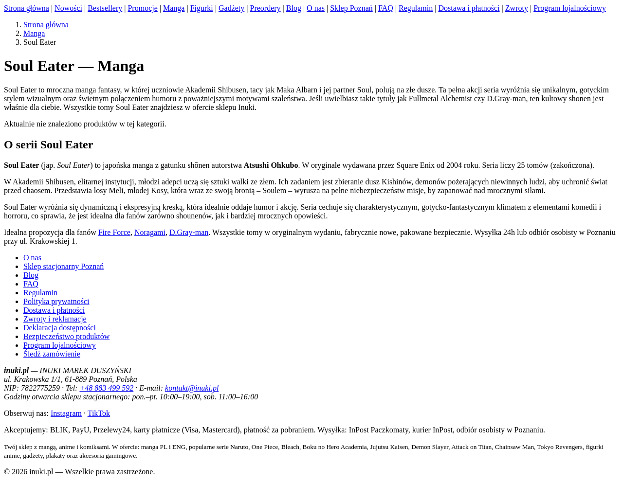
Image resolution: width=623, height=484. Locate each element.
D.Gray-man (188, 232)
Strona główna (26, 8)
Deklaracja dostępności (59, 327)
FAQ (385, 8)
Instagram (66, 413)
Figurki (201, 8)
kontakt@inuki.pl (192, 388)
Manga (173, 8)
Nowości (68, 8)
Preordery (265, 8)
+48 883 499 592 (106, 388)
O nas (316, 8)
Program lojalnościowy (569, 8)
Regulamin (416, 8)
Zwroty (516, 8)
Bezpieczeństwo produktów (66, 336)
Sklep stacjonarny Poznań (63, 266)
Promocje (142, 8)
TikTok (99, 413)
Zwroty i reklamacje (55, 319)
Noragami (149, 232)
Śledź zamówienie (51, 354)
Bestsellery (105, 8)
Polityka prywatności (56, 301)
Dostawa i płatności (468, 8)
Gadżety (231, 8)
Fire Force (114, 232)
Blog (293, 8)
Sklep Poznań (351, 8)
